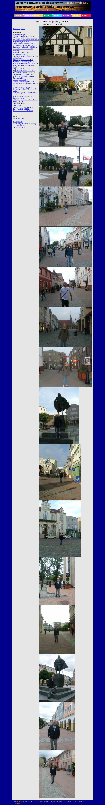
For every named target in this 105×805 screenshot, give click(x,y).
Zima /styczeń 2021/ (19, 80)
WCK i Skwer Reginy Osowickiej (24, 72)
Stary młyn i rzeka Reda (21, 52)
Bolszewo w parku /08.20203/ (23, 111)
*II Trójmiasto (17, 122)
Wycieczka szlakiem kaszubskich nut (25, 38)
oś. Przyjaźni (17, 58)
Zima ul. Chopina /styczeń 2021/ (23, 82)
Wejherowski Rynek (19, 34)
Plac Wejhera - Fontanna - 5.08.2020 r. (25, 63)
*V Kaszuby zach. (19, 127)
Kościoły (16, 51)
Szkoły (15, 67)
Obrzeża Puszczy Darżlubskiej (23, 74)
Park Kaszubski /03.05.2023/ (22, 96)
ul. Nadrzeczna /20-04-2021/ (22, 87)
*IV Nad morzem (18, 125)
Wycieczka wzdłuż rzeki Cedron (23, 36)
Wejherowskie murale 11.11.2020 (24, 71)
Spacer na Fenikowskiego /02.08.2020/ (25, 61)
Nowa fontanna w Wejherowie (23, 43)
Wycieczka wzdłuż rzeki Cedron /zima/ (26, 40)
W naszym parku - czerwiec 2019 (24, 45)
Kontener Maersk (18, 98)
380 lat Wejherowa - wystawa (23, 100)
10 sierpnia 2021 (18, 118)
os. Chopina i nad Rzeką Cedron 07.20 (25, 56)
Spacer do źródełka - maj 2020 (23, 49)
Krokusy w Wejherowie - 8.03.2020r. (25, 47)
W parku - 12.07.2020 (20, 54)
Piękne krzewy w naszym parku (23, 65)
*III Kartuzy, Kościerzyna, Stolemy (24, 123)
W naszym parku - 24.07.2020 (23, 60)
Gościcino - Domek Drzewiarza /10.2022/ (23, 106)
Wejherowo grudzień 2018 (21, 41)
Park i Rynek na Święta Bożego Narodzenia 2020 (23, 77)
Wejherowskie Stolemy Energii (23, 69)
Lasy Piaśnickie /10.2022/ (21, 109)
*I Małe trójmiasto (19, 29)
